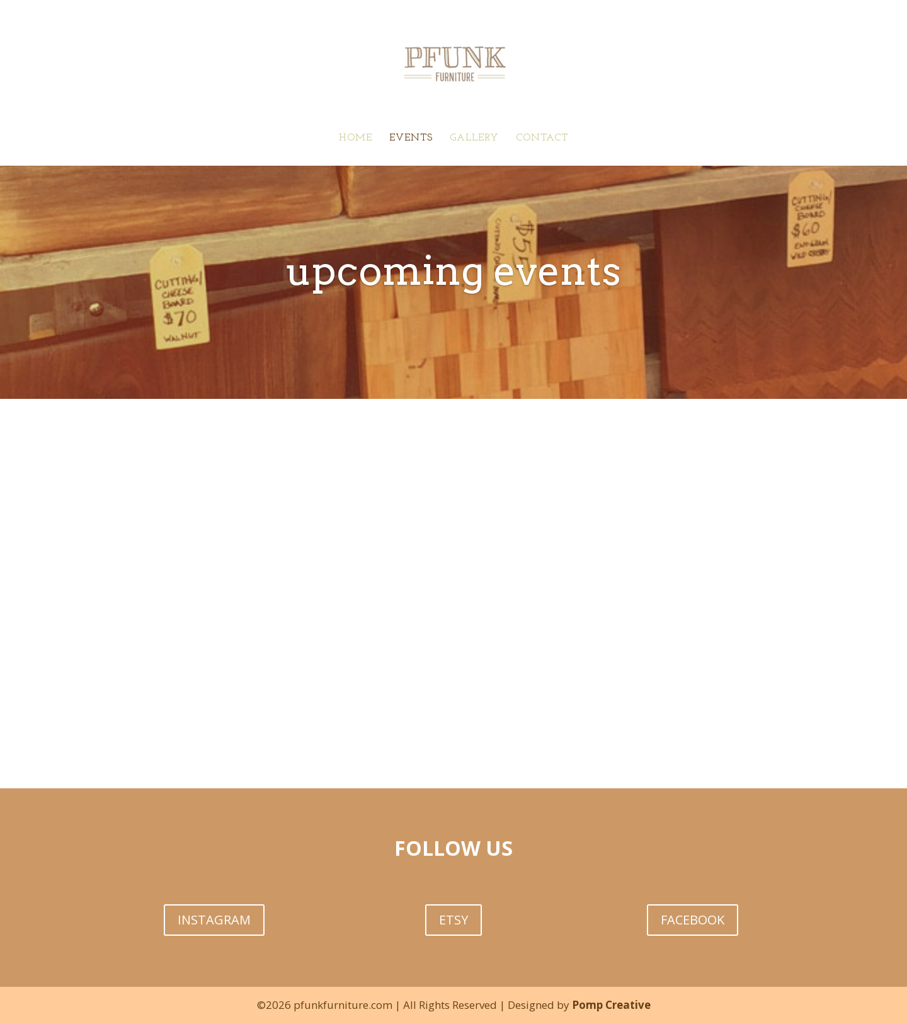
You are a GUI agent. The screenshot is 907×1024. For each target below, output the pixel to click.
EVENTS (411, 138)
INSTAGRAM (214, 919)
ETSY (453, 919)
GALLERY (474, 138)
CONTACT (542, 138)
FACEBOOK (692, 919)
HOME (355, 138)
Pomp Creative (611, 1005)
